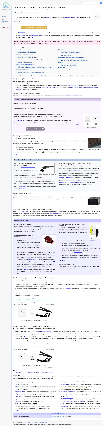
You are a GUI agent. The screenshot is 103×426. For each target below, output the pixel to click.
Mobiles (3, 19)
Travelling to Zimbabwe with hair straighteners (25, 64)
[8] (46, 110)
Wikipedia (18, 381)
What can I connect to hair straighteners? (69, 65)
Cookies (32, 422)
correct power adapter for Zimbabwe (78, 170)
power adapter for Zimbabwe (51, 23)
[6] (76, 124)
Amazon (17, 382)
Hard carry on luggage (65, 384)
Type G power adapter (56, 122)
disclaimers (91, 75)
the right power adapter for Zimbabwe (71, 17)
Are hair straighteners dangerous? (67, 51)
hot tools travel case (46, 179)
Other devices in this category (65, 69)
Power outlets (4, 16)
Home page (4, 13)
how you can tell (49, 17)
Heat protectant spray (65, 394)
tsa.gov (17, 410)
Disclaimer (36, 422)
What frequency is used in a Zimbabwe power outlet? (27, 57)
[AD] (32, 37)
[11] (20, 188)
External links (62, 67)
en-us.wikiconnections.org (20, 422)
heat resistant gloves (30, 238)
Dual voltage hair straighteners (22, 61)
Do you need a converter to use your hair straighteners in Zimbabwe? (31, 72)
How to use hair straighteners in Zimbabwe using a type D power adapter (74, 59)
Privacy (40, 422)
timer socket (26, 269)
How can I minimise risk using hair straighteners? (70, 52)
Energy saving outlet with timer (67, 398)
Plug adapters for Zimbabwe (34, 128)
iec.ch (17, 384)
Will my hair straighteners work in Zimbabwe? (26, 51)
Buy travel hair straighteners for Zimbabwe (33, 27)
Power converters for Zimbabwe (22, 69)
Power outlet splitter (64, 406)
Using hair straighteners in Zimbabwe (23, 49)
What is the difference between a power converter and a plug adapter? (31, 71)
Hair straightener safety (64, 49)
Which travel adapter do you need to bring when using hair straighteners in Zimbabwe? (34, 59)
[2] (32, 23)
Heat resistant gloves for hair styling (68, 391)
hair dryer (63, 416)
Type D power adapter (67, 288)
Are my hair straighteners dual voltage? (25, 62)
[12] (21, 188)
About (26, 422)
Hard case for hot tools (65, 381)
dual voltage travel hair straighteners (25, 23)
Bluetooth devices (5, 21)
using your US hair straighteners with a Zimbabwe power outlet (69, 95)
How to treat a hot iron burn (66, 55)
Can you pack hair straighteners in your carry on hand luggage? (29, 66)
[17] (60, 260)
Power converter (19, 396)
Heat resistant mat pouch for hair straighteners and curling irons (73, 387)
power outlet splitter (78, 252)
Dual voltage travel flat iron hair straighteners (25, 404)
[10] (14, 154)
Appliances (4, 18)
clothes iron (54, 416)
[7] (39, 89)
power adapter (28, 197)
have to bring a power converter (69, 124)
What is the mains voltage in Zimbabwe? (25, 56)
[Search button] (101, 3)
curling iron (59, 416)
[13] (23, 188)
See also (61, 62)
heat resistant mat (20, 255)
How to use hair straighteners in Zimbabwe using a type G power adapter (75, 60)
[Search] (89, 3)
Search (3, 14)
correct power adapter (72, 85)
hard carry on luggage (20, 186)
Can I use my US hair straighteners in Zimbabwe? (27, 52)
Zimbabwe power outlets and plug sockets (24, 54)
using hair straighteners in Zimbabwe (21, 124)
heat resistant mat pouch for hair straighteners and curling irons (71, 182)
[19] (62, 260)
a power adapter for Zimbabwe (36, 35)
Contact (29, 422)
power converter (21, 32)
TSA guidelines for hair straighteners (28, 167)
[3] (76, 291)
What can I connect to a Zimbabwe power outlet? (25, 372)
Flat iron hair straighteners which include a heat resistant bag (73, 401)
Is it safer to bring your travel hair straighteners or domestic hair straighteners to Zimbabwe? (35, 67)
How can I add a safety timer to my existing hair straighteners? (73, 54)
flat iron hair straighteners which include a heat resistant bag (29, 245)
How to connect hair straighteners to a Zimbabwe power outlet (71, 57)
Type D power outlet (72, 291)
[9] (77, 124)
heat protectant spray (32, 259)
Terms (43, 422)
